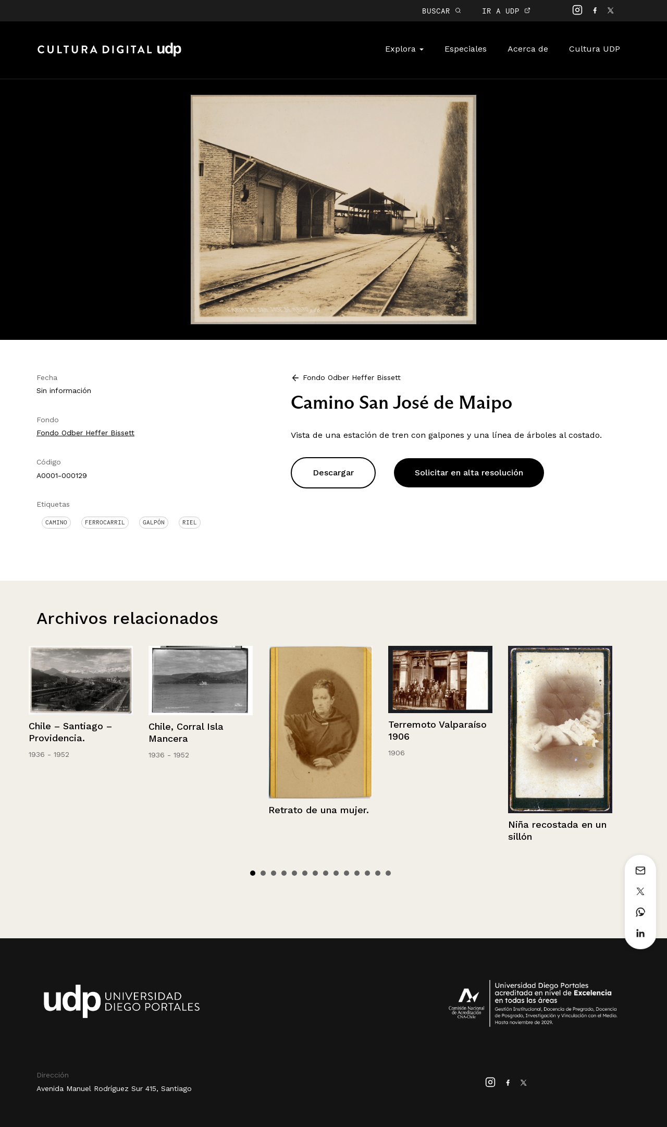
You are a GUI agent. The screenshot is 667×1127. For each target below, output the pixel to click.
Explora (404, 49)
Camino (56, 522)
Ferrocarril (105, 522)
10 (346, 873)
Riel (189, 522)
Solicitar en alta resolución (469, 472)
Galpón (154, 522)
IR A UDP (506, 10)
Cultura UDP (594, 49)
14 (388, 873)
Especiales (465, 49)
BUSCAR (441, 10)
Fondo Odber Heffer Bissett (85, 432)
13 (377, 873)
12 (367, 873)
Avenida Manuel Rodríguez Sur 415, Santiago (114, 1088)
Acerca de (528, 49)
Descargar (333, 472)
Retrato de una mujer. (318, 809)
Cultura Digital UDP (109, 55)
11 (357, 873)
